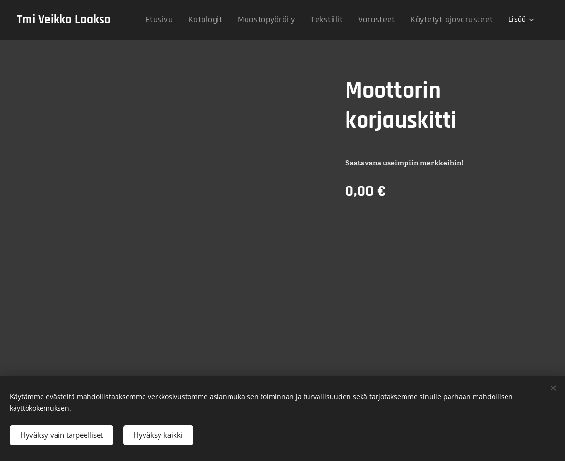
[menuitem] (148, 20)
